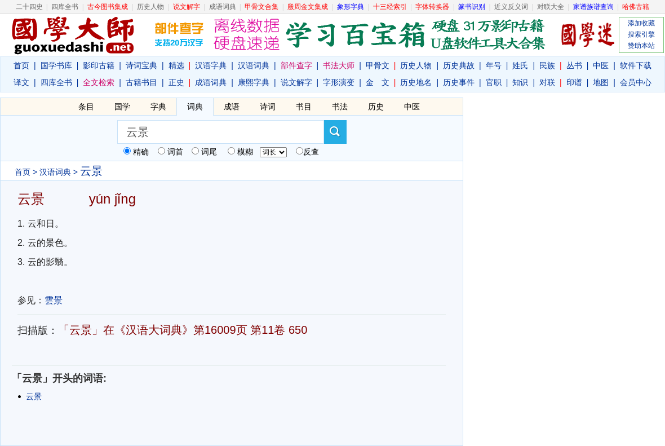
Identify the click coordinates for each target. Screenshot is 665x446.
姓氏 (520, 65)
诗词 (268, 106)
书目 (304, 106)
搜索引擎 (641, 34)
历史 (376, 106)
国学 (122, 106)
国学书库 (56, 65)
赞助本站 (641, 46)
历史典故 (459, 65)
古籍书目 (141, 82)
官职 (494, 82)
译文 (21, 82)
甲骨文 (377, 65)
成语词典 (222, 7)
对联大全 (550, 7)
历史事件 (459, 82)
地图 (601, 82)
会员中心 (635, 82)
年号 (494, 65)
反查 (311, 151)
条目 (86, 106)
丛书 (574, 65)
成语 (232, 106)
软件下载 (635, 65)
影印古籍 (98, 65)
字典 (158, 106)
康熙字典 (253, 82)
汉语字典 (211, 65)
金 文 (377, 82)
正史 (176, 82)
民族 (547, 65)
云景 (34, 396)
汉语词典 (253, 65)
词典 (195, 106)
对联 (547, 82)
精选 (176, 65)
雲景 (54, 300)
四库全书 (64, 7)
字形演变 (338, 82)
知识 (520, 82)
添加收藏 (641, 23)
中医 (601, 65)
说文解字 (296, 82)
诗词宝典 (141, 65)
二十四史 (29, 7)
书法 (340, 106)
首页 (21, 65)
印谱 (574, 82)
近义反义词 (511, 7)
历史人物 (150, 7)
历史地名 (416, 82)
